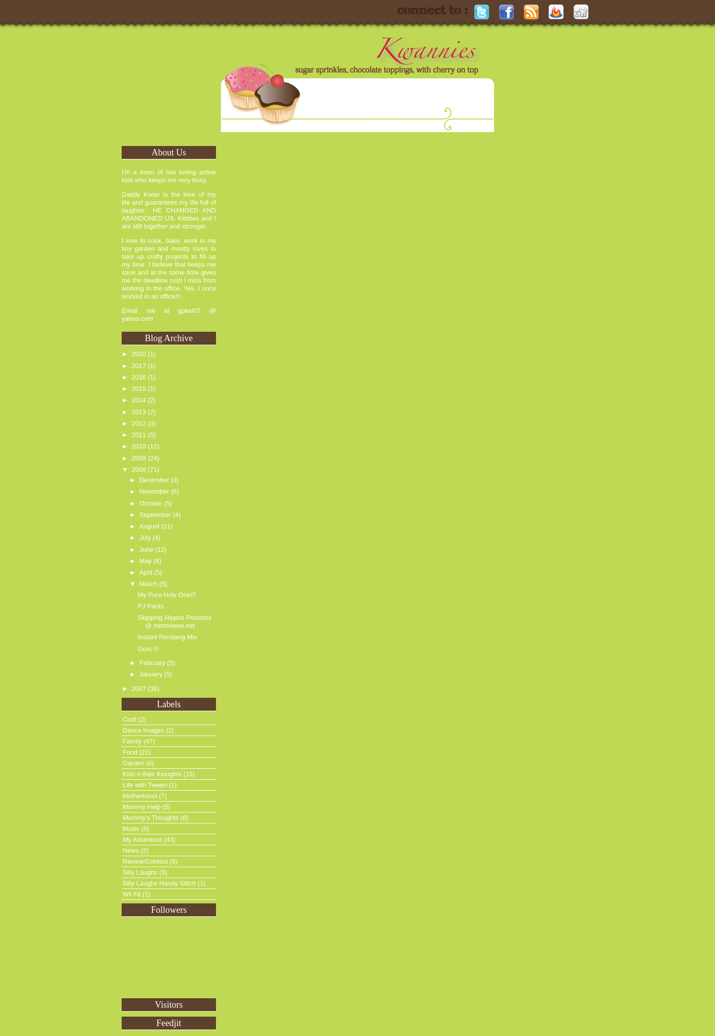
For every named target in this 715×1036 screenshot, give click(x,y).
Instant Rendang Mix (167, 637)
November (154, 491)
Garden (133, 763)
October (151, 503)
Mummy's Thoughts (151, 817)
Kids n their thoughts (152, 774)
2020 (139, 354)
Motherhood (140, 796)
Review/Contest (145, 861)
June (146, 549)
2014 (139, 400)
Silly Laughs (140, 872)
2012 (139, 423)
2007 (139, 688)
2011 (139, 435)
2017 (139, 366)
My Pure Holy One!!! (167, 594)
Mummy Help (142, 807)
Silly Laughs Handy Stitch (159, 883)
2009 (139, 458)
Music (131, 828)
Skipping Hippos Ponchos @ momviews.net (174, 621)
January (151, 674)
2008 (139, 469)
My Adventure (142, 839)
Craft (130, 719)
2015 (139, 388)
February (152, 662)
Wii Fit (132, 894)
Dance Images (143, 730)
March (148, 584)
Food (130, 752)
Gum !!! (148, 649)
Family (132, 741)
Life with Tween (145, 785)
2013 (139, 412)
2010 (139, 446)
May (146, 561)
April (146, 572)
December (154, 480)
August (149, 526)
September (155, 514)
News (131, 850)
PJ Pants (150, 606)
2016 (139, 377)
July (145, 537)
